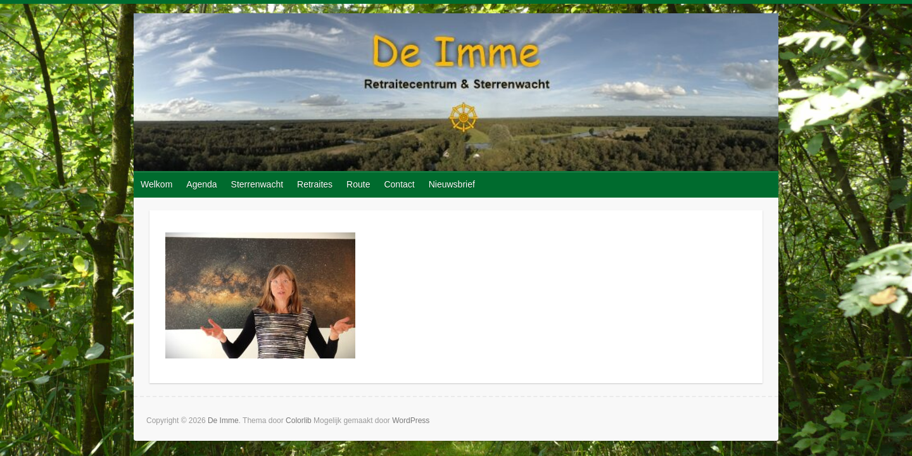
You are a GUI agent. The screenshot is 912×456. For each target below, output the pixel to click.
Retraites (314, 184)
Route (358, 184)
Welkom (156, 184)
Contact (399, 184)
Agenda (201, 184)
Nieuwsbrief (452, 184)
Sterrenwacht (257, 184)
